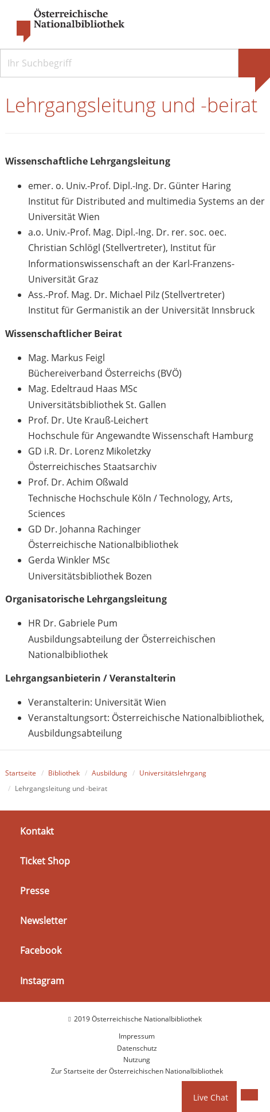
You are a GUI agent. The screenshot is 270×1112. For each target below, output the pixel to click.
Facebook (40, 950)
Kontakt (37, 831)
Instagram (42, 980)
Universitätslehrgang (172, 773)
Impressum (137, 1036)
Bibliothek (64, 773)
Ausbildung (109, 773)
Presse (34, 890)
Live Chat (210, 1097)
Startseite (20, 773)
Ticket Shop (45, 861)
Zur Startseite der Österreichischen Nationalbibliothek (137, 1071)
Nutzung (136, 1059)
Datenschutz (137, 1048)
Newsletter (43, 920)
